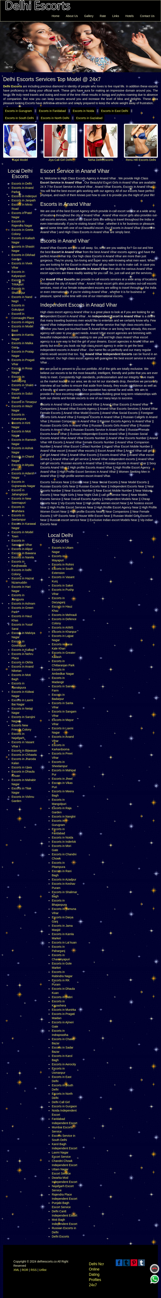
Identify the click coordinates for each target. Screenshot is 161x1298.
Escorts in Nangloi (63, 816)
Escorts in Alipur (22, 549)
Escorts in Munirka (64, 1009)
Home (55, 16)
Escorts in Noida (83, 111)
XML (16, 1270)
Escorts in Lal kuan (64, 942)
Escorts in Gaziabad (89, 118)
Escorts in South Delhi (19, 118)
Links (115, 16)
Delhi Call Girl (61, 1102)
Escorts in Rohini (63, 564)
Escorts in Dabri (62, 997)
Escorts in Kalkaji (23, 649)
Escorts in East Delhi (114, 111)
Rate (103, 16)
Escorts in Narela (23, 557)
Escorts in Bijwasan (24, 750)
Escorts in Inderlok (64, 841)
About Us (72, 16)
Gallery (88, 16)
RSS (34, 1270)
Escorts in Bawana (24, 553)
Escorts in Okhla (22, 662)
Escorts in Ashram (23, 603)
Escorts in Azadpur (64, 879)
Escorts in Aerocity (64, 1064)
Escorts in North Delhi (55, 118)
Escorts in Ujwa (22, 767)
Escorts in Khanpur (64, 631)
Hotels (129, 16)
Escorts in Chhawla (24, 754)
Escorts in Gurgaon (64, 1106)
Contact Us (147, 16)
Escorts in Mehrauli (64, 615)
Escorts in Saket (62, 585)
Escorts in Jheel (62, 778)
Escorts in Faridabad (52, 111)
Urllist (42, 1270)
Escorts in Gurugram (18, 111)
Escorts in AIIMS (62, 627)
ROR (25, 1270)
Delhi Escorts (60, 1236)
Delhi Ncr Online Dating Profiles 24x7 (96, 1274)
